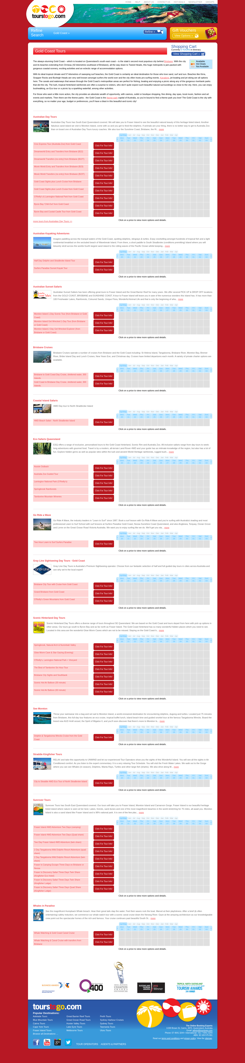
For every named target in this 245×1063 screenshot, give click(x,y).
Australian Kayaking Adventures (51, 233)
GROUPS (210, 2)
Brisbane (168, 61)
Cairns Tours (39, 1023)
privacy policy (190, 1038)
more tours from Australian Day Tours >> (52, 221)
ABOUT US (149, 2)
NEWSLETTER (195, 2)
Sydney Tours (106, 1023)
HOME (128, 2)
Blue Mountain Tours (43, 1020)
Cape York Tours (41, 1027)
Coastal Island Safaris (45, 400)
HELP (137, 2)
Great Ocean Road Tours (78, 1020)
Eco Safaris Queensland (46, 439)
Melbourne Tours (74, 1030)
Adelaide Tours (40, 1016)
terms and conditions (171, 1038)
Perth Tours (105, 1016)
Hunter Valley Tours (75, 1023)
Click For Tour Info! (103, 145)
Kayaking (164, 78)
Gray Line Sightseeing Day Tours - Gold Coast (59, 560)
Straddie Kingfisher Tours (47, 754)
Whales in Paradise (44, 905)
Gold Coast (60, 33)
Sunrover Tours (41, 800)
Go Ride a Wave (42, 515)
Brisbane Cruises (43, 347)
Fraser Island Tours (42, 1030)
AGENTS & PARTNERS (113, 1044)
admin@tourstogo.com (202, 1030)
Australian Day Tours (45, 116)
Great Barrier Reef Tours (78, 1016)
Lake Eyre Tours (74, 1027)
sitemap (208, 1038)
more (161, 129)
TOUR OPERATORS (87, 1044)
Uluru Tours (105, 1030)
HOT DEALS (179, 2)
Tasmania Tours (107, 1027)
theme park (112, 97)
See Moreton (40, 708)
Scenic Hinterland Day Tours (49, 618)
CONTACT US (163, 2)
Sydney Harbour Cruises (112, 1020)
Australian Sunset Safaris (47, 286)
